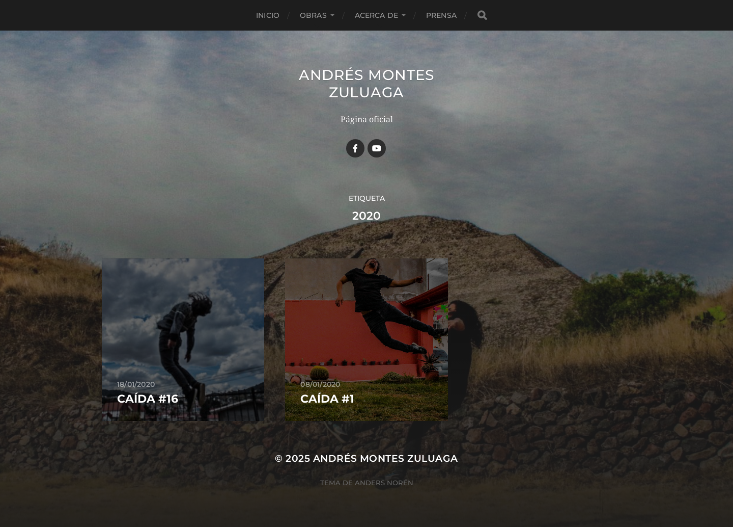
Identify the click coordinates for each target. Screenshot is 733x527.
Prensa (441, 15)
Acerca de (376, 15)
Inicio (267, 15)
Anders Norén (384, 483)
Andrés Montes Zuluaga (366, 83)
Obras (313, 15)
